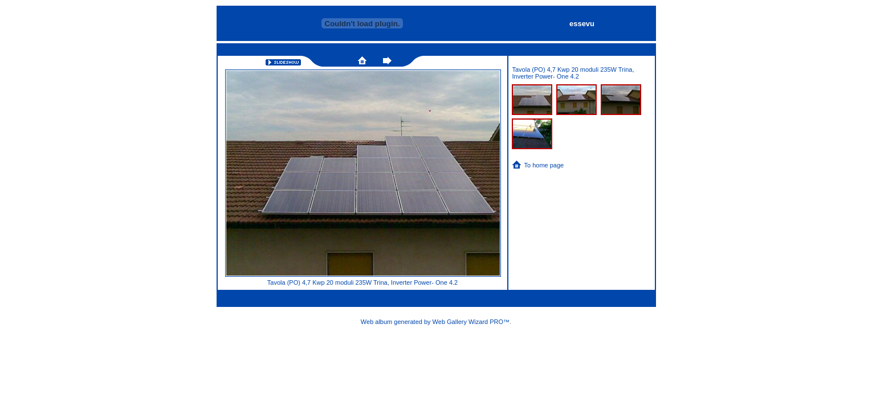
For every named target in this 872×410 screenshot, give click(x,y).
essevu (581, 23)
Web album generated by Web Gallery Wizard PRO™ (435, 321)
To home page (544, 165)
